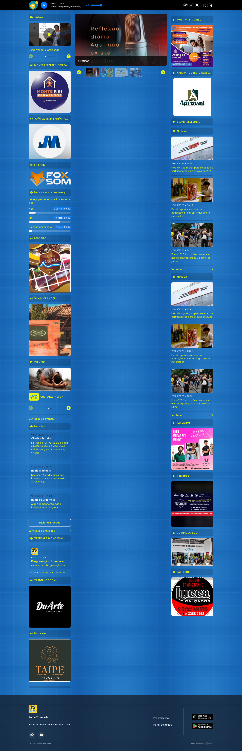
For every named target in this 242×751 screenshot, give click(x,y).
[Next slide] (163, 72)
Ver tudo (192, 269)
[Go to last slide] (79, 72)
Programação (161, 718)
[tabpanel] (50, 37)
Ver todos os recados (50, 530)
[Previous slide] (31, 56)
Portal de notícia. (163, 724)
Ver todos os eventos (50, 418)
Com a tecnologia (201, 743)
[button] (92, 72)
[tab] (45, 56)
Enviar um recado (49, 522)
